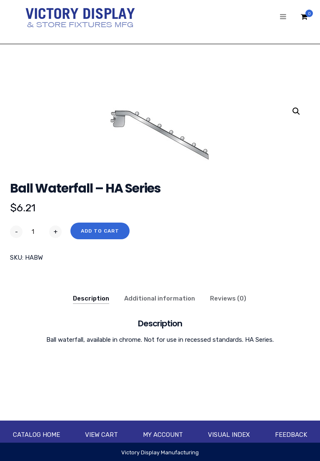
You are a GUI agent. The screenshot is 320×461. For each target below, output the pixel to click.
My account (163, 434)
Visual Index (229, 434)
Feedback (291, 434)
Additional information (159, 298)
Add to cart (100, 231)
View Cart (101, 434)
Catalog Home (36, 434)
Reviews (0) (228, 298)
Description (91, 298)
